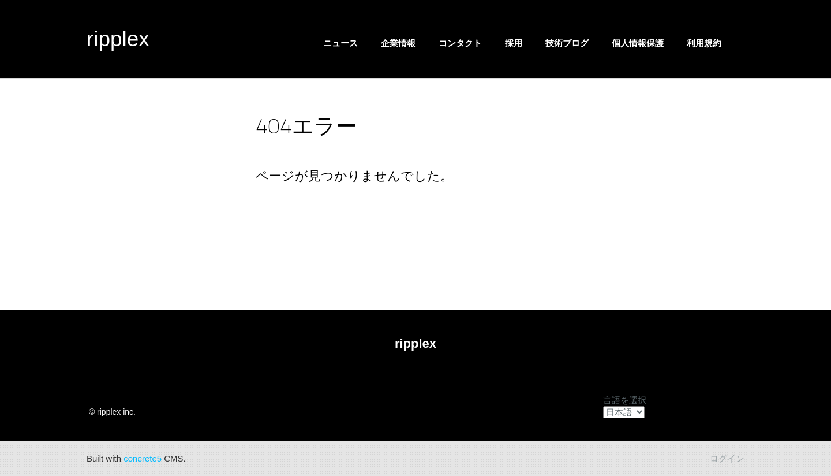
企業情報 (398, 43)
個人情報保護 (638, 43)
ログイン (727, 458)
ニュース (340, 43)
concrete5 (142, 458)
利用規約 (704, 43)
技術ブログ (567, 43)
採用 (513, 43)
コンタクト (460, 43)
